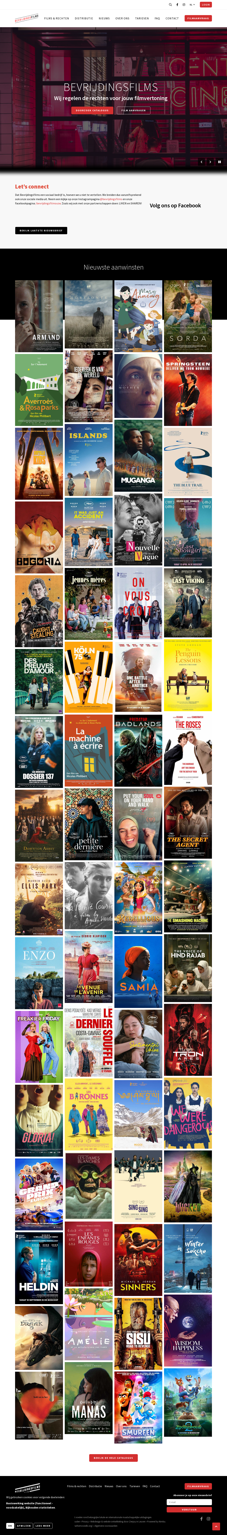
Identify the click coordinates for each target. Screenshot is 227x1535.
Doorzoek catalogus (92, 110)
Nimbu (162, 1521)
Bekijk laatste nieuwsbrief (41, 230)
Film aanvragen (133, 110)
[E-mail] (189, 1502)
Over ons (122, 18)
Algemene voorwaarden (106, 1525)
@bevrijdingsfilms (111, 199)
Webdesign (95, 1521)
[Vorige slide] (201, 162)
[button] (216, 1526)
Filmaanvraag (198, 18)
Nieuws (104, 18)
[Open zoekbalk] (170, 4)
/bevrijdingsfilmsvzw (48, 203)
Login (206, 4)
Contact (172, 18)
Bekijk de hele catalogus (113, 1457)
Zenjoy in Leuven (137, 1521)
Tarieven (142, 18)
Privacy (85, 1521)
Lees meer (43, 1525)
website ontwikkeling (113, 1521)
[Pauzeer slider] (219, 162)
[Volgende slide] (210, 162)
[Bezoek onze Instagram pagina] (184, 4)
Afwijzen (24, 1525)
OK (10, 1525)
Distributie (84, 18)
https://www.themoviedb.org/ (79, 1525)
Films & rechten (56, 18)
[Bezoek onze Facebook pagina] (177, 4)
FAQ (157, 18)
